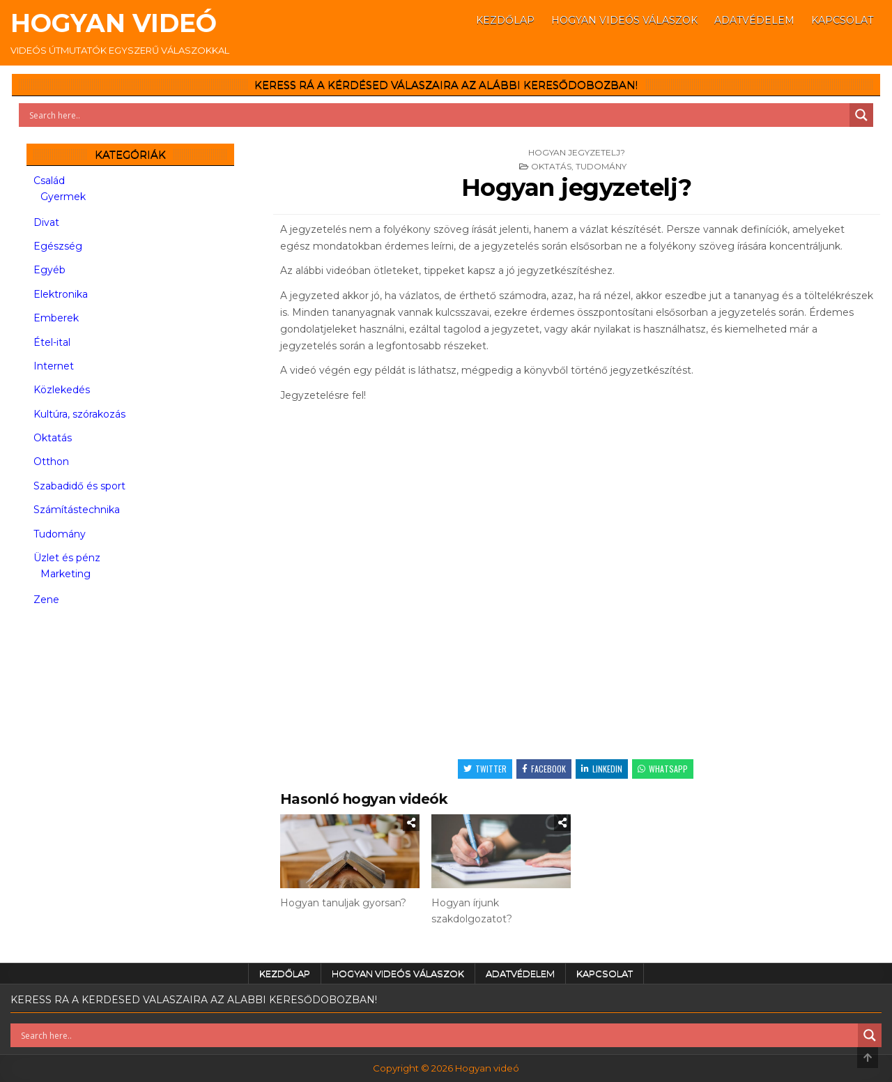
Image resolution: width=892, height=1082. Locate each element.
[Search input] (437, 115)
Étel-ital (51, 342)
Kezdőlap (505, 20)
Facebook (544, 769)
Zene (46, 599)
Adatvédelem (754, 20)
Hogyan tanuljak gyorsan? (343, 903)
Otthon (51, 461)
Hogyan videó (113, 23)
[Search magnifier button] (861, 115)
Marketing (65, 573)
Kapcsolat (842, 20)
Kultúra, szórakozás (79, 414)
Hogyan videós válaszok (624, 20)
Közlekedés (61, 389)
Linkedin (601, 769)
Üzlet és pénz (66, 557)
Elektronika (60, 294)
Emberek (56, 318)
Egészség (57, 246)
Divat (46, 222)
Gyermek (63, 196)
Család (49, 180)
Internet (53, 366)
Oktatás (551, 166)
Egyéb (49, 270)
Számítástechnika (76, 509)
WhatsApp (663, 769)
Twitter (485, 769)
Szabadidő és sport (79, 486)
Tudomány (601, 166)
